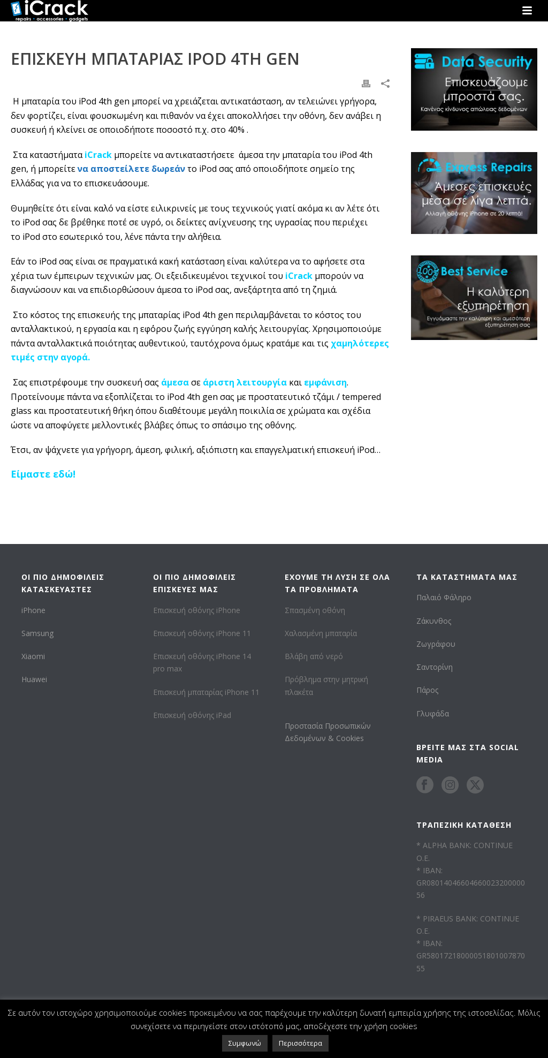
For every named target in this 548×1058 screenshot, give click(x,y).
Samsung (37, 633)
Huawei (34, 679)
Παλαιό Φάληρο (443, 597)
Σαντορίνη (434, 667)
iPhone (33, 610)
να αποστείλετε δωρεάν (131, 169)
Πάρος (427, 690)
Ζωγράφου (435, 644)
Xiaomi (33, 656)
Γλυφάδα (432, 713)
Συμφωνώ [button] (245, 1043)
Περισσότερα (300, 1043)
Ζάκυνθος (433, 621)
